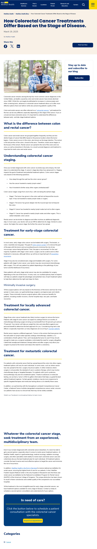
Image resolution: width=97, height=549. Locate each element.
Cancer (8, 542)
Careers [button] (75, 5)
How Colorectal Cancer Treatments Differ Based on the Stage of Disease (53, 14)
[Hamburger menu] (93, 4)
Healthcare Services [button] (23, 5)
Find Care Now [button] (82, 45)
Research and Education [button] (65, 5)
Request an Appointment (33, 521)
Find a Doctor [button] (34, 5)
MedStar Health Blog (22, 14)
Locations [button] (44, 5)
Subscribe (79, 78)
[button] (85, 5)
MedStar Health (9, 14)
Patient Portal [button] (52, 5)
